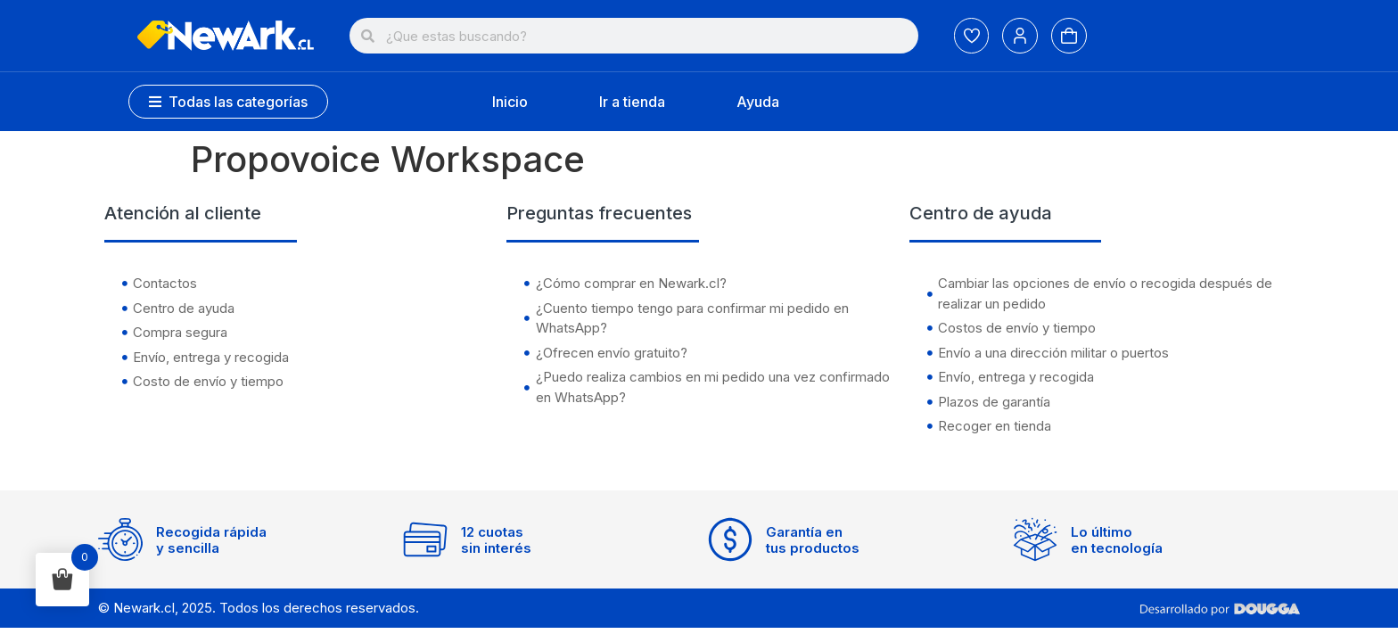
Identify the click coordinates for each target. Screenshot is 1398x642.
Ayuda (757, 102)
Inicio (510, 102)
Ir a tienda (632, 102)
